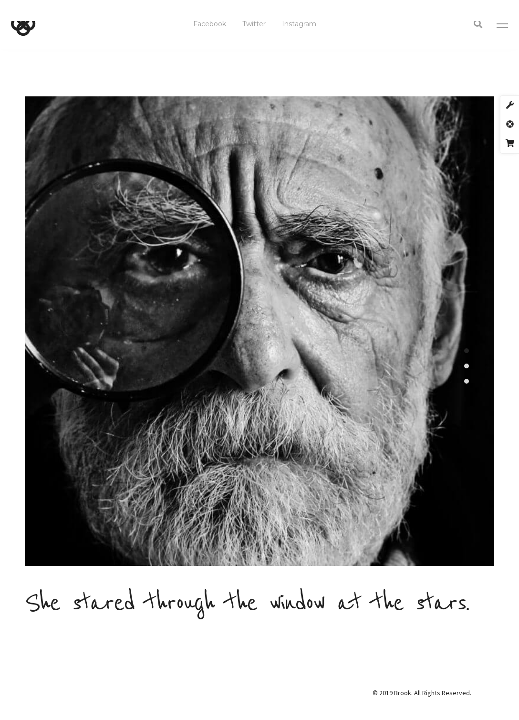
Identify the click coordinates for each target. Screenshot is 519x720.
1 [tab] (466, 350)
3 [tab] (466, 381)
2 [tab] (466, 366)
